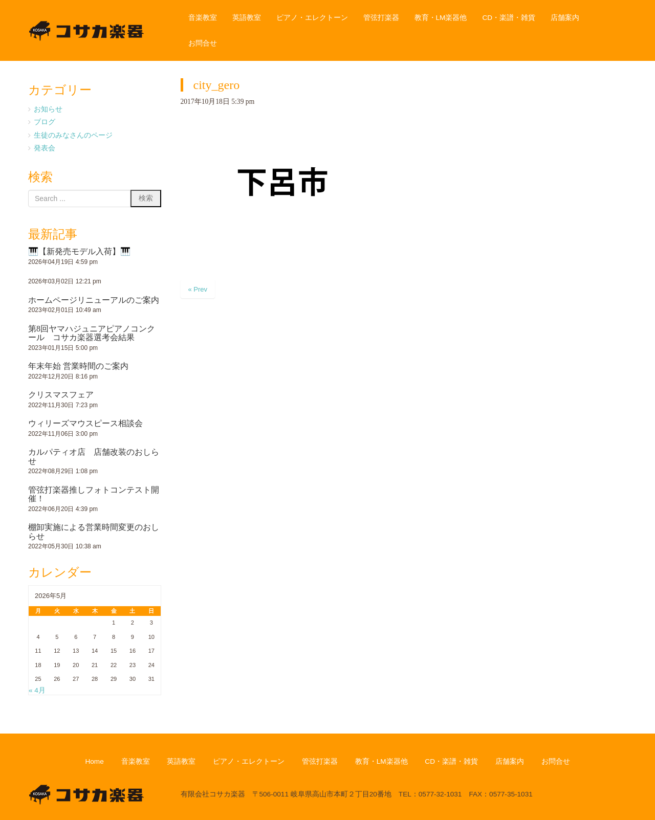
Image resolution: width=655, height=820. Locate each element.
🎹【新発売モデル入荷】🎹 (79, 251)
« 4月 (37, 690)
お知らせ (48, 109)
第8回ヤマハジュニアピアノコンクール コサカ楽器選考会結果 (91, 333)
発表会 (44, 148)
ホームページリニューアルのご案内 (93, 300)
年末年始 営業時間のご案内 (78, 366)
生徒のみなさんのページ (73, 135)
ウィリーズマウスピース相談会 (85, 423)
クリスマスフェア (61, 394)
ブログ (44, 122)
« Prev (198, 289)
